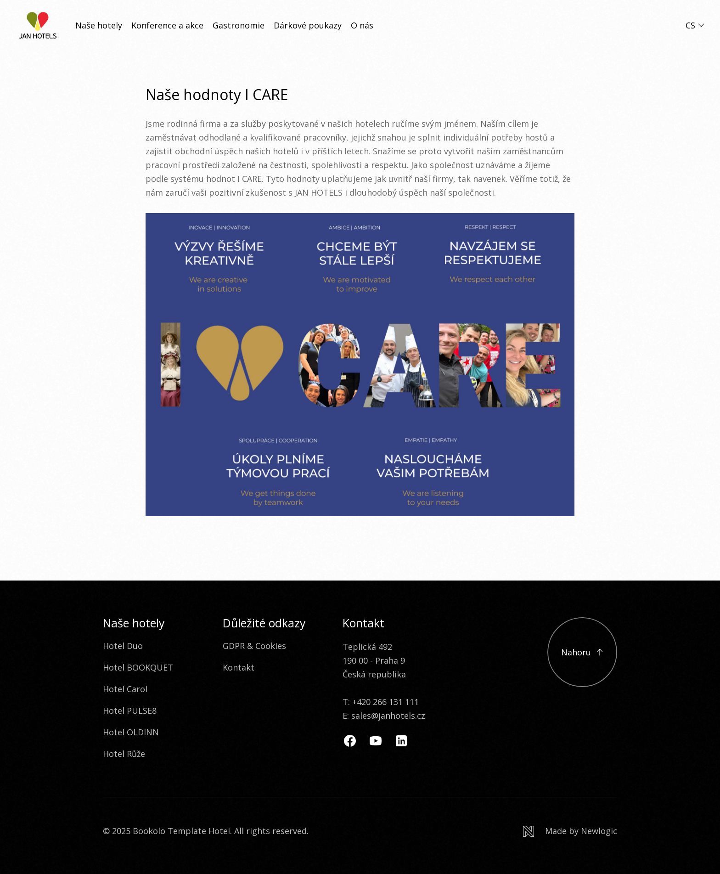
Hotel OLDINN (131, 732)
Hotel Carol (125, 688)
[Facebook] (350, 740)
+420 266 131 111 (385, 701)
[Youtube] (375, 740)
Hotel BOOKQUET (138, 667)
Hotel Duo (123, 645)
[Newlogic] (570, 831)
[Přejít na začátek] (582, 652)
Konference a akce (167, 25)
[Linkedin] (401, 740)
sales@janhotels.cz (388, 715)
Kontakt (238, 667)
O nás (362, 25)
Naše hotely (98, 25)
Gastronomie (238, 25)
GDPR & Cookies (254, 645)
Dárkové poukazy (308, 25)
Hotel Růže (124, 753)
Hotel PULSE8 (130, 710)
